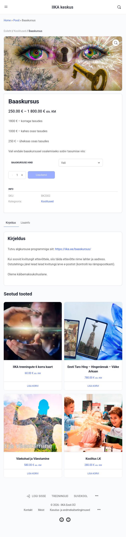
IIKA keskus (62, 7)
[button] (115, 42)
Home (7, 20)
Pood (16, 20)
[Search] (119, 7)
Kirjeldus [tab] (11, 222)
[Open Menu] (6, 7)
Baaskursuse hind (22, 162)
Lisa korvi (41, 174)
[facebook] (61, 519)
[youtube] (68, 519)
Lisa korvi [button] (32, 386)
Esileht (8, 30)
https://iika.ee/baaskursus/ (73, 249)
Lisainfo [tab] (25, 222)
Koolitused (20, 30)
